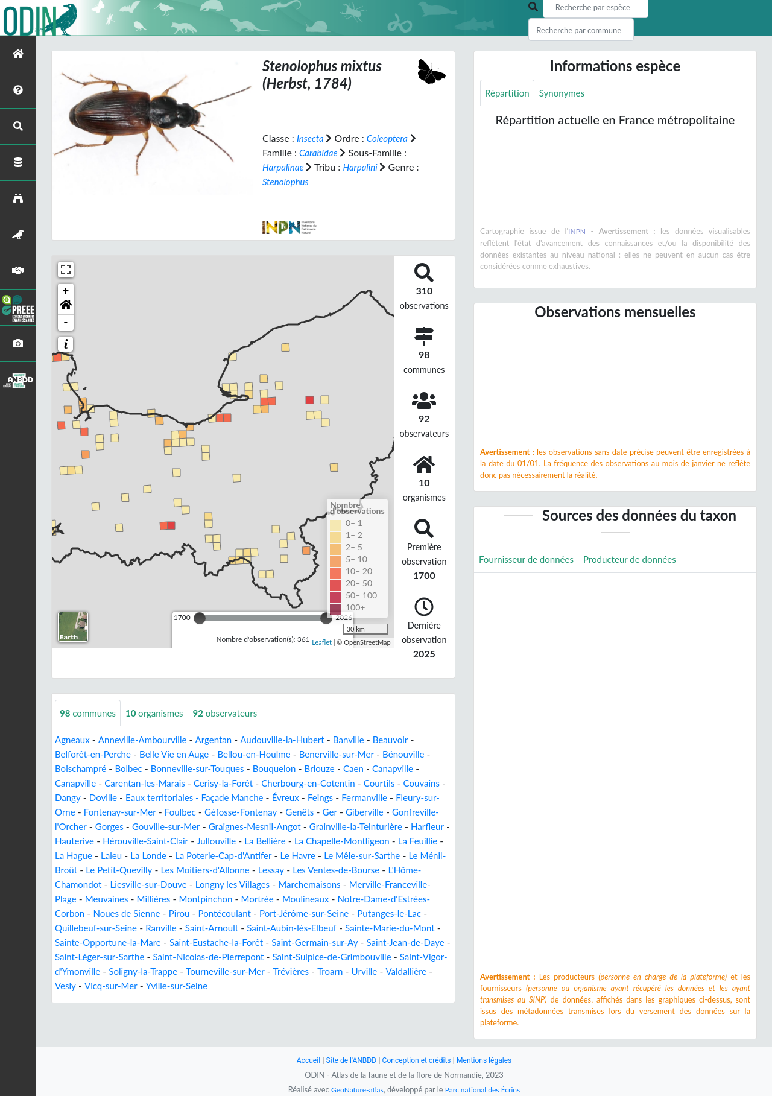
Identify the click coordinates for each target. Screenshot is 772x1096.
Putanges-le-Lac (257, 928)
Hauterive (226, 841)
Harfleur (179, 841)
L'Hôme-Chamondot (234, 884)
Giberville (99, 826)
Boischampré (82, 768)
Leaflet (322, 642)
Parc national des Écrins (484, 1089)
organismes (160, 712)
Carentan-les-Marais (150, 783)
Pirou (386, 913)
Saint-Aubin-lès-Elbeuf (167, 942)
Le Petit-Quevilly (303, 870)
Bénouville (423, 754)
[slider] (200, 618)
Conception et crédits (417, 1060)
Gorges (235, 826)
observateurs (234, 712)
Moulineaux (123, 913)
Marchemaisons (129, 899)
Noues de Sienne (330, 913)
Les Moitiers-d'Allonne (394, 870)
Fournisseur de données (529, 560)
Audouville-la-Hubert (294, 740)
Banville (364, 740)
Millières (361, 899)
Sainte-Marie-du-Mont (271, 942)
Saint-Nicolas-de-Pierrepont (120, 971)
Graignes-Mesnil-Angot (388, 826)
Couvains (74, 797)
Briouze (334, 768)
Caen (370, 768)
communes (89, 712)
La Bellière (427, 841)
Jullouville (376, 841)
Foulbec (290, 812)
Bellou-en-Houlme (266, 754)
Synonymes (566, 93)
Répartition (508, 93)
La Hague (241, 855)
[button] (66, 306)
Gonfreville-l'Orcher (170, 826)
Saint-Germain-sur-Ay (209, 957)
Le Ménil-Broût (228, 870)
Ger (63, 826)
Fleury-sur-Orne (146, 812)
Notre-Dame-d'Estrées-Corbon (221, 913)
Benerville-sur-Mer (353, 754)
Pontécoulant (83, 928)
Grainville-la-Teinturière (104, 841)
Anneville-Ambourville (147, 740)
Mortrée (72, 913)
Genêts (416, 812)
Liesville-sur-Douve (326, 884)
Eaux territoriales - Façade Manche (249, 797)
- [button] (66, 322)
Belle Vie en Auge (181, 754)
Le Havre (79, 870)
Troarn (287, 986)
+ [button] (66, 291)
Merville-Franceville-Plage (225, 899)
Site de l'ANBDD (348, 1060)
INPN (577, 232)
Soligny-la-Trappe (91, 986)
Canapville (410, 768)
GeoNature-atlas (354, 1089)
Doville (153, 797)
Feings (382, 797)
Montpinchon (416, 899)
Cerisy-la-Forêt (232, 783)
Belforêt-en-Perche (95, 754)
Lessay (69, 884)
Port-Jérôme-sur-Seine (167, 928)
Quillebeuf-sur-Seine (343, 928)
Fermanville (79, 812)
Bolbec (132, 768)
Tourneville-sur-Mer (178, 986)
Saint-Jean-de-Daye (304, 957)
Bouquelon (286, 768)
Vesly (408, 986)
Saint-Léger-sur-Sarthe (402, 957)
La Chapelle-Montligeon (111, 855)
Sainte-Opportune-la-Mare (383, 942)
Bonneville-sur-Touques (205, 768)
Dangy (115, 797)
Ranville (411, 928)
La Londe (319, 855)
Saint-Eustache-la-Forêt (104, 957)
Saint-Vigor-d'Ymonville (371, 971)
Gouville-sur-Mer (294, 826)
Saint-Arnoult (83, 942)
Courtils (397, 783)
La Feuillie (192, 855)
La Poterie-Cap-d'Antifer (398, 855)
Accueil (302, 1060)
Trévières (247, 986)
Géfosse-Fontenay (354, 812)
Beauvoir (407, 740)
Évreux (345, 797)
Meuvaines (312, 899)
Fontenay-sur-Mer (227, 812)
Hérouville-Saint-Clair (301, 841)
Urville (323, 986)
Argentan (221, 740)
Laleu (281, 855)
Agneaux (73, 740)
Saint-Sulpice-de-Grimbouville (251, 971)
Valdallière (366, 986)
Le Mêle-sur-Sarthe (147, 870)
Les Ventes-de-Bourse (137, 884)
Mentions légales (489, 1060)
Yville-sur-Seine (129, 1000)
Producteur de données (638, 560)
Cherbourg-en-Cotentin (322, 783)
